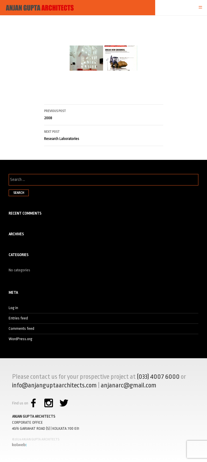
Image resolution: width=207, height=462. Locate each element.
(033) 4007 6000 (158, 376)
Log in (13, 308)
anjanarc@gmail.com (128, 385)
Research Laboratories (103, 134)
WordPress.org (20, 339)
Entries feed (18, 318)
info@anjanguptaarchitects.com (54, 385)
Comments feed (21, 328)
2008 (103, 114)
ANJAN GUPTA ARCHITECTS (33, 416)
